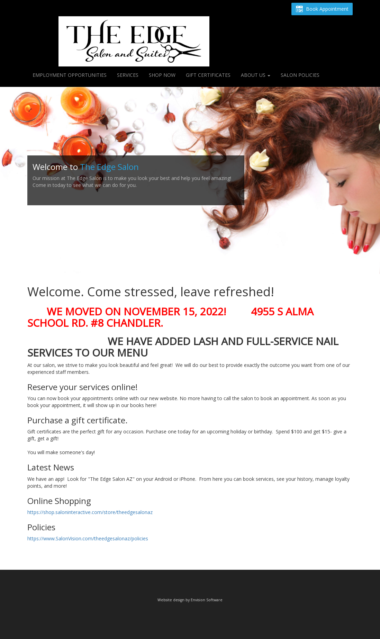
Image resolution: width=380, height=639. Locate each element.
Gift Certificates (208, 75)
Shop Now (162, 75)
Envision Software (207, 599)
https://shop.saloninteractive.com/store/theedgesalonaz (90, 512)
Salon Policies (300, 75)
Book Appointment (322, 9)
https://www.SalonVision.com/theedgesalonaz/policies (87, 538)
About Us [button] (255, 75)
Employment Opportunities (70, 75)
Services (127, 75)
